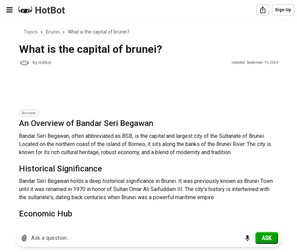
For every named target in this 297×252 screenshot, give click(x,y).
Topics (31, 32)
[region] (148, 122)
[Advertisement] (142, 89)
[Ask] (266, 238)
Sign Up (283, 9)
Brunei (53, 32)
